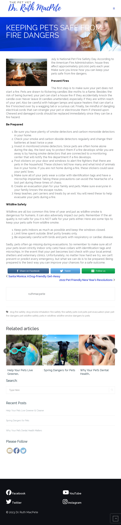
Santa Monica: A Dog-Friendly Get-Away (34, 276)
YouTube (72, 493)
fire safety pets (69, 312)
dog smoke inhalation (38, 312)
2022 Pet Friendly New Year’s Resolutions (86, 280)
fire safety (55, 312)
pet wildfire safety (29, 315)
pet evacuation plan (99, 312)
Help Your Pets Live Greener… (20, 372)
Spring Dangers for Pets (59, 370)
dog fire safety (17, 312)
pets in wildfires (47, 315)
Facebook (15, 493)
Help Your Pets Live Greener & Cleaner (25, 410)
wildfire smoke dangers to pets (73, 315)
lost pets (82, 312)
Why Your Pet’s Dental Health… (94, 372)
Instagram (72, 502)
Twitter (14, 502)
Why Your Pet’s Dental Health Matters (24, 430)
